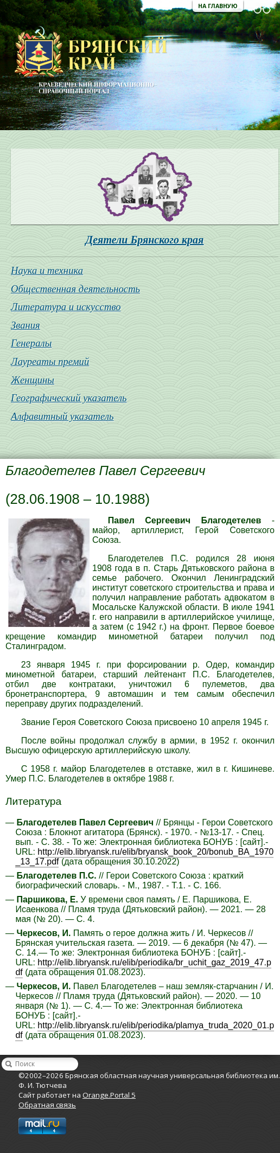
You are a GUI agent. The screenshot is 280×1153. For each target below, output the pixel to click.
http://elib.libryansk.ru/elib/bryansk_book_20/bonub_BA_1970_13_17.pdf (144, 856)
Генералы (31, 343)
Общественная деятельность (75, 288)
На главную (218, 6)
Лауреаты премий (50, 361)
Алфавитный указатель (62, 416)
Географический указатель (69, 397)
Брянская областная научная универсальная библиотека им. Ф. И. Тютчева (83, 61)
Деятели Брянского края (145, 240)
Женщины (32, 380)
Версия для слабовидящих (262, 9)
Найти (8, 1064)
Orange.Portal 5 (109, 1095)
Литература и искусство (66, 306)
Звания (25, 325)
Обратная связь (47, 1105)
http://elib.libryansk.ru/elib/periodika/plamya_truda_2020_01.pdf (144, 1030)
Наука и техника (47, 270)
